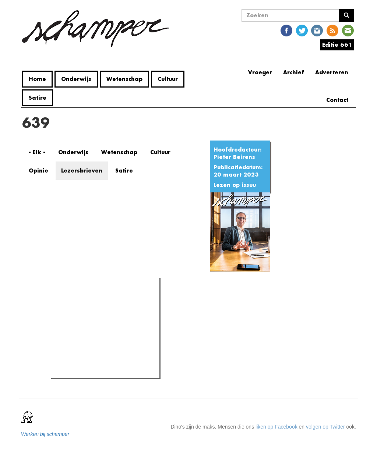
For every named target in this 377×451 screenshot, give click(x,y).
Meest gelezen (76, 299)
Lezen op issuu (235, 184)
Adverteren (331, 72)
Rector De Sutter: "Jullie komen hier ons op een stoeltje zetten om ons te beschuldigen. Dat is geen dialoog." (107, 322)
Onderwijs (76, 78)
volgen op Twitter (325, 427)
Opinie (38, 170)
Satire (37, 97)
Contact (337, 99)
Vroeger (260, 72)
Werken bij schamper (45, 434)
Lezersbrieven (81, 170)
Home (37, 78)
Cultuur (168, 78)
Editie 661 (337, 44)
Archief (293, 72)
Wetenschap (124, 78)
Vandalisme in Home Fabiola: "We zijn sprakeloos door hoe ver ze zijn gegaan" (109, 346)
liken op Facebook (276, 427)
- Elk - (37, 152)
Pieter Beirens (234, 156)
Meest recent (116, 300)
